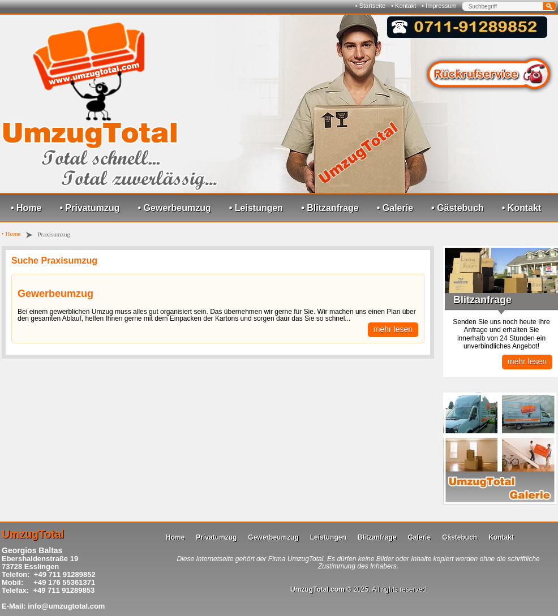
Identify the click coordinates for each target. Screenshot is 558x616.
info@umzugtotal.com (66, 606)
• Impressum (439, 5)
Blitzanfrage (377, 537)
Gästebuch (459, 537)
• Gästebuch (457, 208)
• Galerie (395, 208)
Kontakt (501, 537)
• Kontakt (403, 5)
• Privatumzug (90, 208)
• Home (26, 208)
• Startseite (370, 5)
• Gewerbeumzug (174, 208)
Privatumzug (216, 537)
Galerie (419, 537)
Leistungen (328, 537)
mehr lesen (393, 329)
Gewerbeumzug (55, 293)
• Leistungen (256, 208)
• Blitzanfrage (330, 208)
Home (175, 537)
